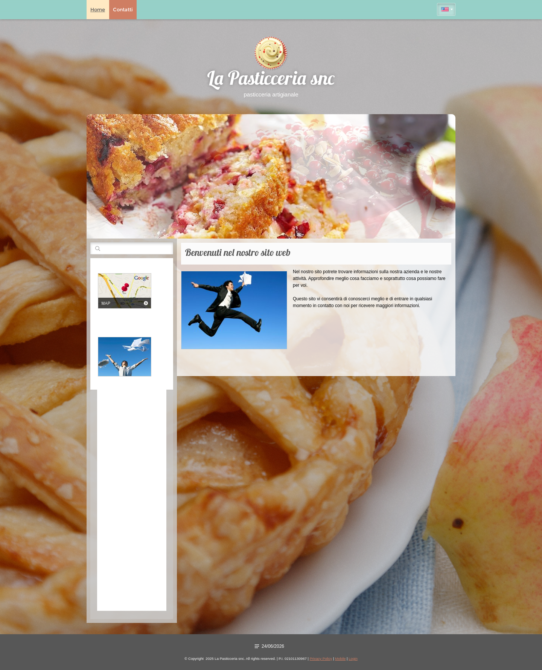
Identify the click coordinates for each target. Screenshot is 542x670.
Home (97, 9)
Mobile (340, 658)
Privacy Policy (321, 658)
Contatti (123, 9)
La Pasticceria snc (271, 80)
